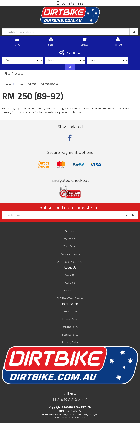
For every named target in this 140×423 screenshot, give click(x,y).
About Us (70, 275)
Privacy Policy (70, 319)
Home (8, 84)
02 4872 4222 (72, 3)
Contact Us (70, 290)
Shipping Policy (70, 342)
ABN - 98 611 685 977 (70, 262)
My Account (70, 238)
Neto (82, 417)
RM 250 (31, 84)
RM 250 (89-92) (49, 84)
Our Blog (70, 283)
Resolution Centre (70, 254)
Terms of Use (70, 311)
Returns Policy (70, 327)
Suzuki (19, 84)
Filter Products (14, 73)
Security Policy (70, 334)
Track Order (70, 246)
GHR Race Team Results (70, 298)
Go (70, 67)
